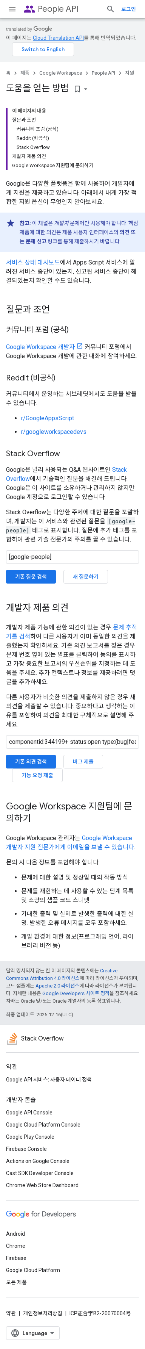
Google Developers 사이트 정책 (76, 993)
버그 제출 (83, 761)
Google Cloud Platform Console (43, 1125)
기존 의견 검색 (31, 761)
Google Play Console (30, 1137)
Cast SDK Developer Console (40, 1173)
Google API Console (29, 1113)
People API (58, 9)
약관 (11, 1313)
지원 (129, 73)
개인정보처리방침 (42, 1313)
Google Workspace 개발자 (40, 347)
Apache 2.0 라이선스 (57, 986)
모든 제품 (16, 1282)
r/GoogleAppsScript (47, 418)
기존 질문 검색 (31, 576)
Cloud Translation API (58, 38)
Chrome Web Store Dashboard (42, 1185)
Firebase (16, 1258)
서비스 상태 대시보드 (33, 262)
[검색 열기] (110, 9)
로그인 (128, 9)
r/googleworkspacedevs (53, 431)
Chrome (15, 1246)
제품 (24, 73)
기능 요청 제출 (37, 775)
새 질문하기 (86, 576)
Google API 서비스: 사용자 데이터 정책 (49, 1080)
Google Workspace (60, 73)
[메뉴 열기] (12, 9)
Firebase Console (26, 1149)
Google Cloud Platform (33, 1270)
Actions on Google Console (37, 1161)
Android (15, 1234)
